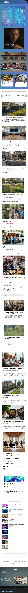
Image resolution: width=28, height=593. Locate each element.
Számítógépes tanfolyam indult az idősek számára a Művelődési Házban (13, 369)
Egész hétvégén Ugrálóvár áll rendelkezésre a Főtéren (14, 278)
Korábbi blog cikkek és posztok (14, 556)
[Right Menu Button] (26, 2)
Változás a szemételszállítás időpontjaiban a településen (13, 422)
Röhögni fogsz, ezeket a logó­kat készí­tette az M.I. (13, 467)
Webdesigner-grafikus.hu (14, 591)
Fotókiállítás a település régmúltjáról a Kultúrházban (13, 448)
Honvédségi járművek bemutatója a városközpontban (11, 455)
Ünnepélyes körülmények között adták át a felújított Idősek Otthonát (14, 313)
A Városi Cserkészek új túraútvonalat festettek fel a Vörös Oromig (14, 221)
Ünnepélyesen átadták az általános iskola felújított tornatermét (12, 142)
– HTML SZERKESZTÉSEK (5, 570)
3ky (3, 70)
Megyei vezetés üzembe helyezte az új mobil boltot (13, 247)
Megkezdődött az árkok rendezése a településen (11, 396)
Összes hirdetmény (11, 269)
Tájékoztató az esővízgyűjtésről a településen (11, 459)
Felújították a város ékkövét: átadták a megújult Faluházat (12, 67)
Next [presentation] (26, 96)
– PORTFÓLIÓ (3, 574)
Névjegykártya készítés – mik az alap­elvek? (11, 295)
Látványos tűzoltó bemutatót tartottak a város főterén (13, 283)
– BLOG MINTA (3, 571)
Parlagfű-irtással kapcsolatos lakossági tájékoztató (13, 338)
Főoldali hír (3, 64)
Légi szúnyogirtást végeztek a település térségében (12, 289)
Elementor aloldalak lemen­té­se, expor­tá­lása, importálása (13, 484)
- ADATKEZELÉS (3, 575)
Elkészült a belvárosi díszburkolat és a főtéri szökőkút (13, 167)
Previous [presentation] (2, 96)
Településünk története (8, 463)
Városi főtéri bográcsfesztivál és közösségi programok (12, 272)
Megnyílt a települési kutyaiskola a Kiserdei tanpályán (13, 195)
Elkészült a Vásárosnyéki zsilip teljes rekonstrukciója (12, 117)
